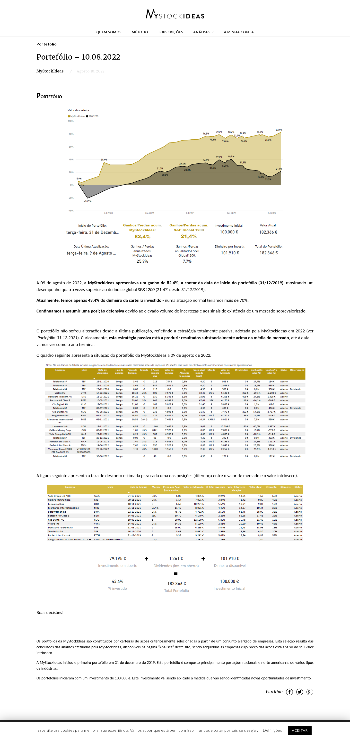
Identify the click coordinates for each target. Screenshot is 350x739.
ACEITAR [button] (300, 730)
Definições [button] (272, 730)
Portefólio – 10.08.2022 (78, 57)
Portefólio (46, 44)
